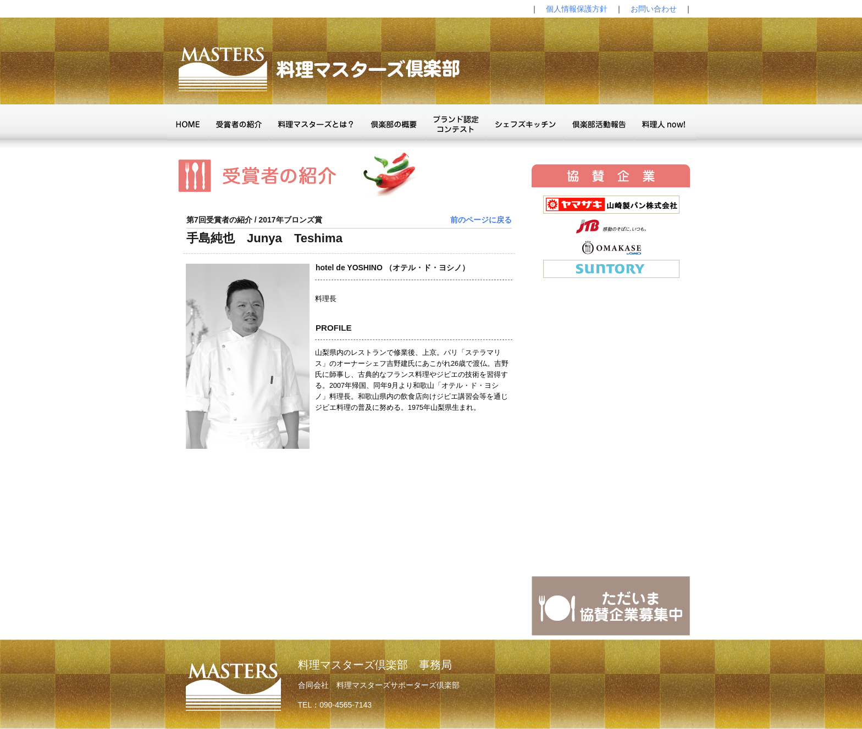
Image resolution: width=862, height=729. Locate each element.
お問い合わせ (654, 8)
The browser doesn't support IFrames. (610, 382)
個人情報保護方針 (576, 8)
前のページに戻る (481, 219)
